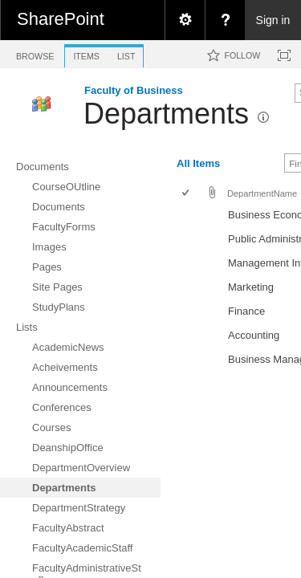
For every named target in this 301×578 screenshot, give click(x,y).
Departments (166, 113)
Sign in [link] (273, 20)
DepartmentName (262, 193)
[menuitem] (185, 20)
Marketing (251, 287)
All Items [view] (198, 163)
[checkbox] (187, 194)
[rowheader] (189, 217)
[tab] (35, 53)
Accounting (253, 335)
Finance (246, 311)
